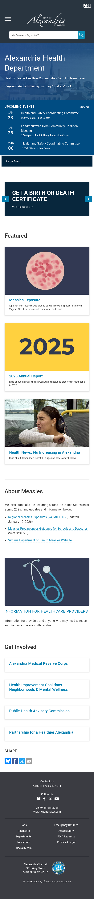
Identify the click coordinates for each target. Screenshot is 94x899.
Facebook (44, 799)
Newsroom (23, 842)
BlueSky (38, 799)
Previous (5, 199)
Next (88, 199)
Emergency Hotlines (66, 825)
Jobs (24, 825)
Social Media (24, 848)
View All (84, 107)
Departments (23, 836)
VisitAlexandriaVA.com (47, 811)
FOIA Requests (66, 836)
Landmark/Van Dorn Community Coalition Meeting (49, 128)
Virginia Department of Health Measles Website (40, 540)
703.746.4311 (52, 786)
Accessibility (66, 830)
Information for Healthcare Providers (46, 611)
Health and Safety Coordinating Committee (50, 113)
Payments (24, 830)
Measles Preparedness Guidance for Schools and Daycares (48, 528)
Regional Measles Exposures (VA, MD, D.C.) (37, 517)
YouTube (57, 799)
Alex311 (38, 786)
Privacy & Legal (66, 842)
